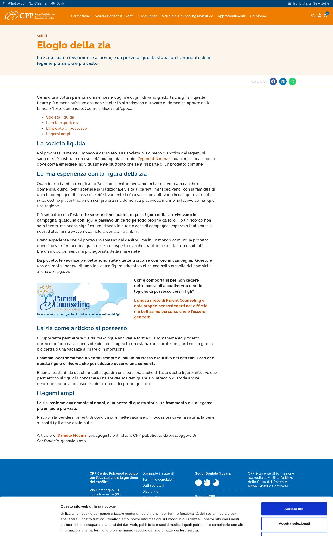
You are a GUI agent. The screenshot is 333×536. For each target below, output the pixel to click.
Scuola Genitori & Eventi (114, 16)
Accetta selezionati (294, 491)
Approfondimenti (231, 16)
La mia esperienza (63, 123)
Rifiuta (294, 506)
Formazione (80, 16)
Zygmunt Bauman (154, 159)
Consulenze (147, 16)
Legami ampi (58, 134)
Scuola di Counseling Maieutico (187, 16)
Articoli (42, 36)
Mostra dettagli (243, 527)
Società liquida (60, 117)
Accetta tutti (294, 476)
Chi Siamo (258, 16)
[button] (313, 15)
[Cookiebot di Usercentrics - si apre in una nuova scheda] (30, 526)
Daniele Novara (72, 435)
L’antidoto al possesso (66, 128)
